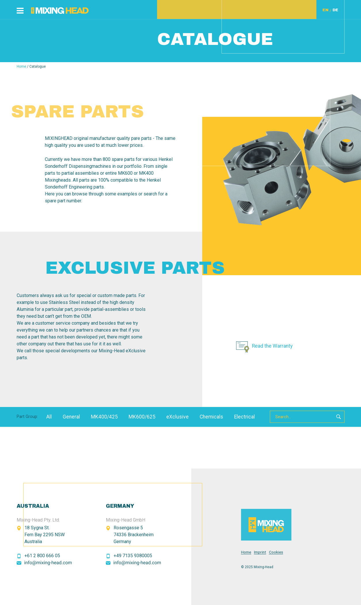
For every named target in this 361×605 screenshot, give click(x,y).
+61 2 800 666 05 (42, 555)
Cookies (276, 552)
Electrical (244, 417)
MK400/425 (104, 417)
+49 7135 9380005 (133, 555)
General (71, 417)
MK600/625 (142, 417)
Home (21, 66)
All (49, 417)
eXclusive (177, 417)
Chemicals (211, 417)
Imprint (260, 552)
